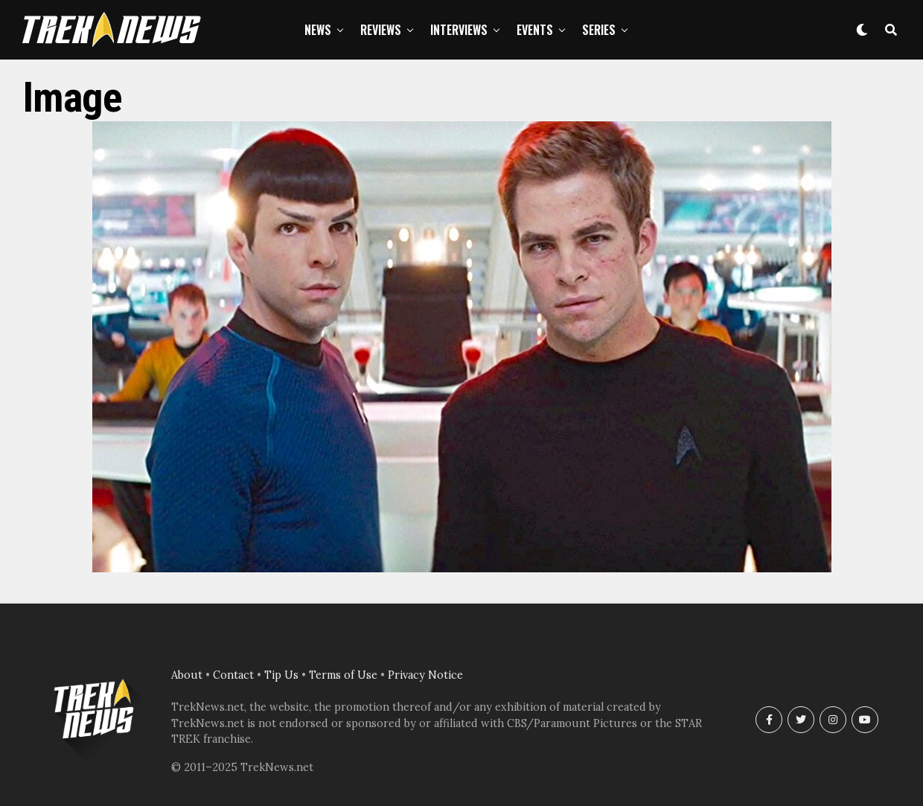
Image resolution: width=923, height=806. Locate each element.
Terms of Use (343, 675)
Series (599, 30)
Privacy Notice (425, 675)
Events (535, 30)
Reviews (380, 30)
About (186, 675)
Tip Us (281, 675)
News (317, 30)
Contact (233, 675)
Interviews (459, 30)
